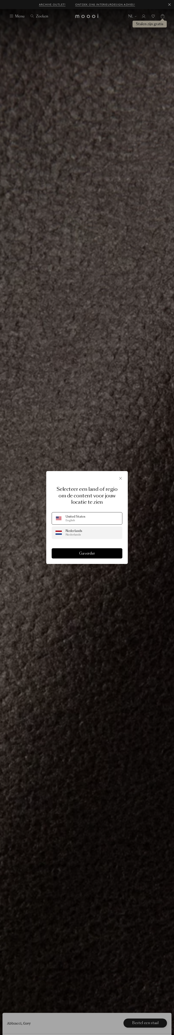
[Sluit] (120, 478)
